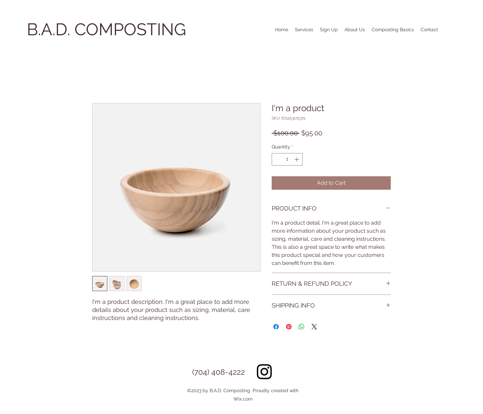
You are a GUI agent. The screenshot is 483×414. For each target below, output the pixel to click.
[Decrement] (277, 159)
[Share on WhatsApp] (302, 327)
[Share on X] (314, 327)
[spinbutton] (287, 159)
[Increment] (297, 159)
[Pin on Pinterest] (289, 327)
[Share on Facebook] (276, 327)
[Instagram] (264, 372)
